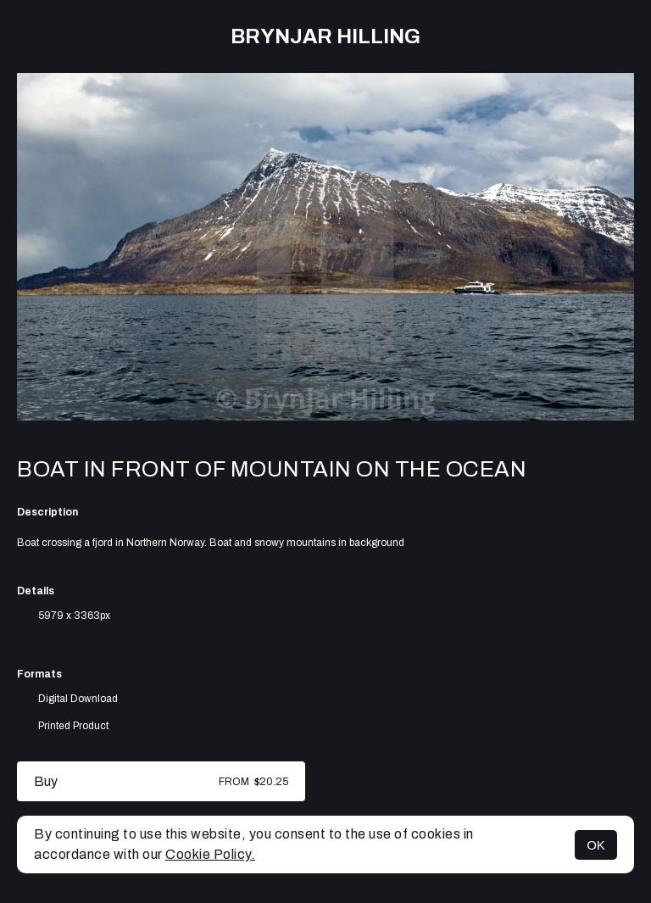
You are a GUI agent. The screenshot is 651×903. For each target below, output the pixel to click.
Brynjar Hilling (325, 36)
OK (596, 845)
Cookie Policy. (210, 854)
